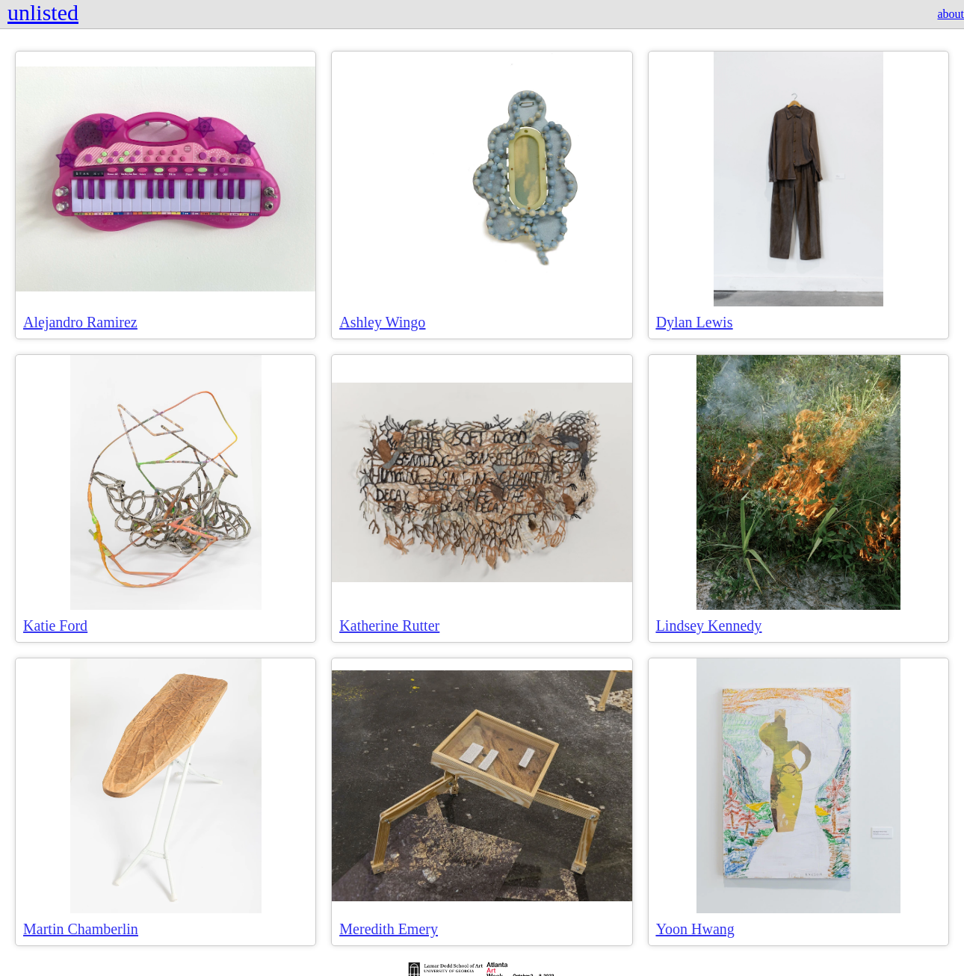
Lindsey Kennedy (709, 625)
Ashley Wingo (382, 322)
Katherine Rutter (389, 625)
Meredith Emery (388, 929)
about (950, 13)
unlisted (42, 12)
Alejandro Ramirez (80, 322)
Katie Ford (55, 625)
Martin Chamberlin (80, 929)
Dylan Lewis (694, 322)
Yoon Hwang (695, 929)
